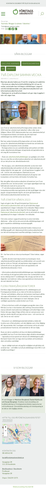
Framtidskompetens (30, 64)
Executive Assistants (10, 64)
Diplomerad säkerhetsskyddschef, (13, 212)
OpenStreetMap (25, 443)
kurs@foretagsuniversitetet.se (13, 458)
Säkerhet (26, 24)
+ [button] (5, 427)
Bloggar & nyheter (15, 24)
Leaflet (16, 443)
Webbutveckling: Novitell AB (23, 487)
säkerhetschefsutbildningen (18, 157)
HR (3, 69)
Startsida (4, 24)
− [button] (5, 431)
